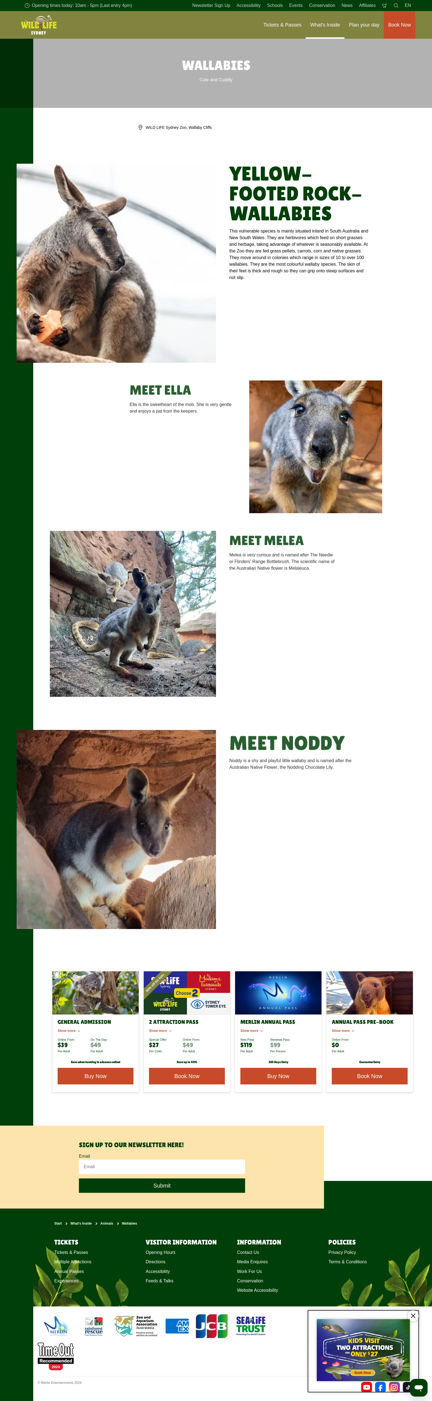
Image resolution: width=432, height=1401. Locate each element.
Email (84, 1156)
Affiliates (367, 5)
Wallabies (129, 1223)
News (347, 5)
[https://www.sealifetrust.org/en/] (250, 1326)
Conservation (322, 5)
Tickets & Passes (71, 1252)
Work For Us (249, 1271)
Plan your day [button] (364, 25)
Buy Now (278, 1076)
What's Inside (81, 1223)
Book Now (186, 1076)
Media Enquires (252, 1261)
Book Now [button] (399, 25)
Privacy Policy (342, 1252)
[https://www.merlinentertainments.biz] (57, 1326)
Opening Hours (161, 1252)
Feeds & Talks (159, 1281)
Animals (106, 1223)
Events (296, 5)
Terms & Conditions (347, 1261)
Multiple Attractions (72, 1261)
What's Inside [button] (325, 25)
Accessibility (248, 5)
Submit (162, 1186)
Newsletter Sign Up (211, 5)
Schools (275, 5)
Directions (155, 1261)
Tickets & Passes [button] (282, 25)
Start (58, 1223)
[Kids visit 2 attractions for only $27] (363, 1351)
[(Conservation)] (93, 1326)
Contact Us (248, 1252)
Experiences (66, 1281)
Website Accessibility (257, 1290)
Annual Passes (69, 1271)
